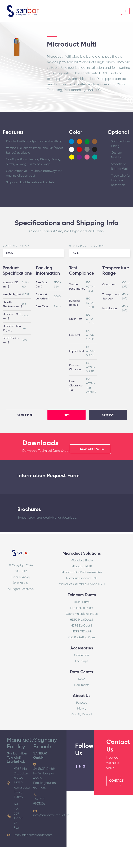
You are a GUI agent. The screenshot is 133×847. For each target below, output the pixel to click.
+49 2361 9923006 (39, 801)
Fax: (17, 827)
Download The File (92, 449)
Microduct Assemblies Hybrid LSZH (82, 584)
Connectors (81, 655)
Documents (81, 685)
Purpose (81, 702)
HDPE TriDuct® (82, 631)
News (81, 679)
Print (66, 415)
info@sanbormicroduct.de (51, 815)
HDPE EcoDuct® (81, 625)
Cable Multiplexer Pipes (82, 613)
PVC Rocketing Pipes (81, 637)
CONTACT (115, 780)
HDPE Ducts (82, 602)
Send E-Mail (25, 415)
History (81, 708)
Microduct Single (82, 560)
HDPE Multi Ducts (81, 608)
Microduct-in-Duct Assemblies (81, 572)
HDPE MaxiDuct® (81, 619)
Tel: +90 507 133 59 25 (18, 814)
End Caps (81, 661)
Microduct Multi (82, 566)
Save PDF (108, 415)
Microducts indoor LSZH (81, 578)
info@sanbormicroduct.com (33, 835)
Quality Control (82, 714)
